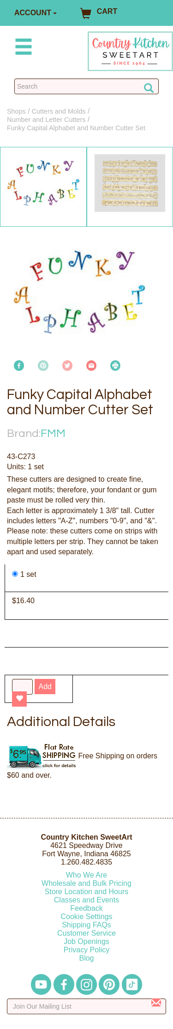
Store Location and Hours (86, 892)
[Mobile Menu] (22, 48)
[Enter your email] (86, 1006)
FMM (53, 433)
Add (44, 686)
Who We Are (86, 875)
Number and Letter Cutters (46, 119)
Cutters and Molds (59, 111)
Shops (16, 111)
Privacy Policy (87, 950)
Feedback (86, 908)
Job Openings (86, 941)
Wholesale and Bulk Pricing (86, 883)
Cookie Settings (86, 916)
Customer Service (86, 933)
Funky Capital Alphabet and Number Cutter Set (76, 128)
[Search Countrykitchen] (86, 86)
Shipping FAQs (86, 925)
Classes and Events (86, 900)
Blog (86, 958)
